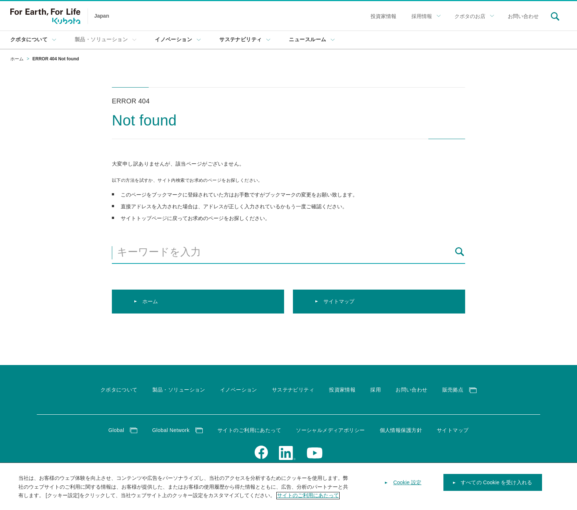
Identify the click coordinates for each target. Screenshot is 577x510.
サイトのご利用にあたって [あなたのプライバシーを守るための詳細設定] (308, 501)
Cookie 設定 (407, 488)
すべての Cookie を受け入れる (496, 488)
